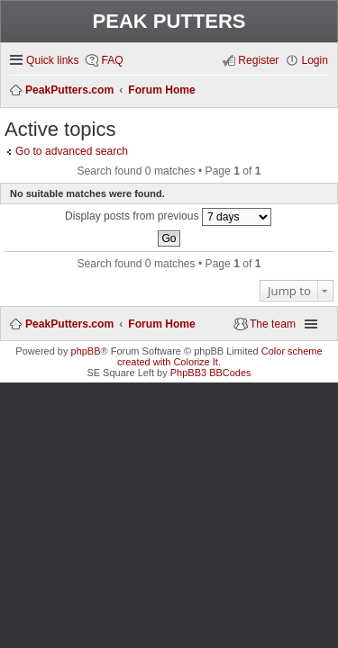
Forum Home (162, 324)
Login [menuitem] (314, 60)
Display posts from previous (168, 217)
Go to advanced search (71, 151)
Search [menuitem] (322, 91)
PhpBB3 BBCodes (210, 372)
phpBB (86, 351)
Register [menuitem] (258, 60)
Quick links (52, 60)
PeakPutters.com (69, 324)
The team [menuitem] (273, 324)
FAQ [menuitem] (112, 60)
